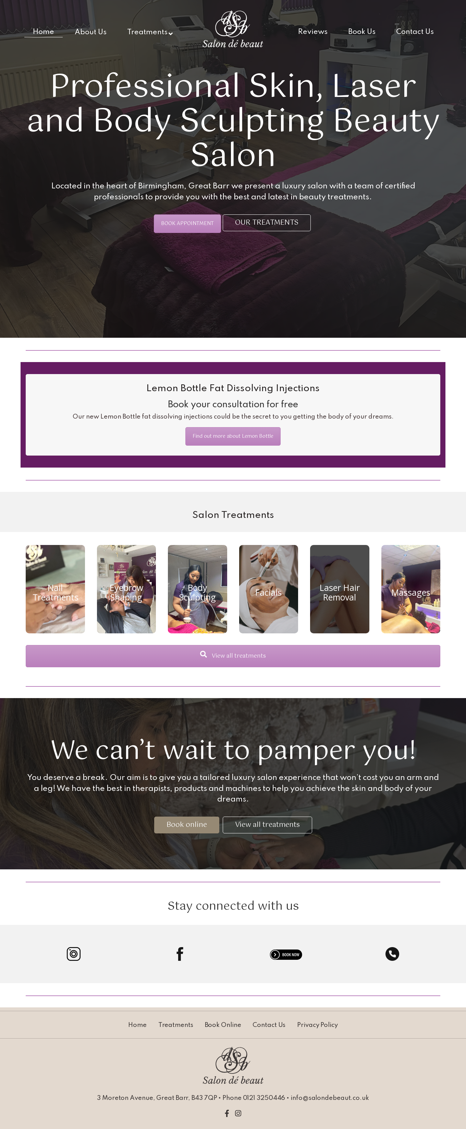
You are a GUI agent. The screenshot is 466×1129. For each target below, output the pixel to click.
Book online (187, 825)
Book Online (223, 1025)
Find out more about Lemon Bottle (233, 436)
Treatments (175, 1025)
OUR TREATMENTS (266, 222)
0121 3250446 (264, 1098)
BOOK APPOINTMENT (187, 224)
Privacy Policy (317, 1025)
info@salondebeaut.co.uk (330, 1098)
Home (137, 1025)
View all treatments (233, 656)
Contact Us (269, 1025)
